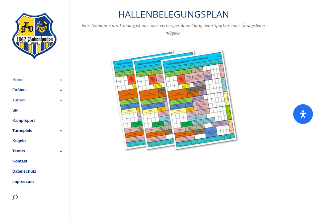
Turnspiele (22, 114)
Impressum (23, 164)
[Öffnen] (303, 114)
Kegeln (19, 124)
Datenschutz (24, 154)
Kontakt (19, 144)
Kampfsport (23, 103)
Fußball (19, 73)
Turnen (19, 83)
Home (17, 63)
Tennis (18, 134)
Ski (15, 93)
